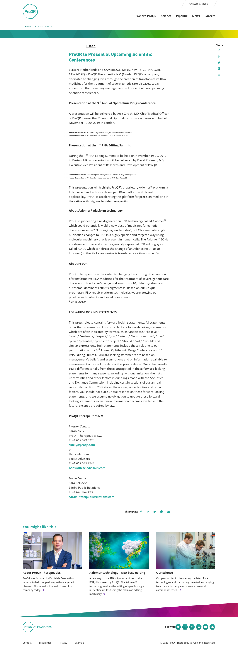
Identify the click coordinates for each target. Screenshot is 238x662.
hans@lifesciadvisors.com (87, 472)
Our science (164, 578)
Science (166, 16)
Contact (27, 656)
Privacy (63, 656)
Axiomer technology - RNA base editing (117, 578)
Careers (209, 16)
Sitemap (79, 656)
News (196, 16)
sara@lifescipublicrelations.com (91, 501)
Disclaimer (45, 656)
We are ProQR (146, 16)
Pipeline (182, 16)
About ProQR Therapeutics (42, 578)
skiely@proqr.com (82, 449)
